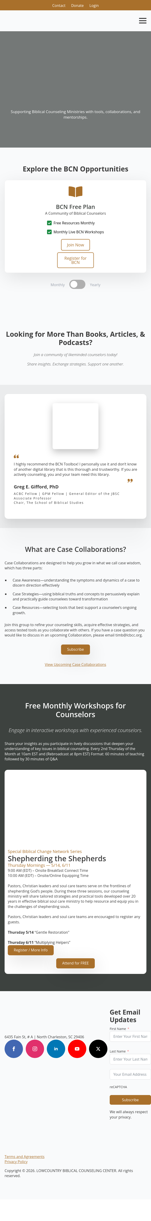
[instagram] (35, 1049)
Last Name (118, 1051)
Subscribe (130, 1099)
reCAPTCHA (118, 1087)
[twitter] (98, 1049)
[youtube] (77, 1049)
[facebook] (14, 1049)
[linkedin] (56, 1049)
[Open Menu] (142, 20)
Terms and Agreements (25, 1156)
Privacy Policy (16, 1161)
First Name (118, 1029)
